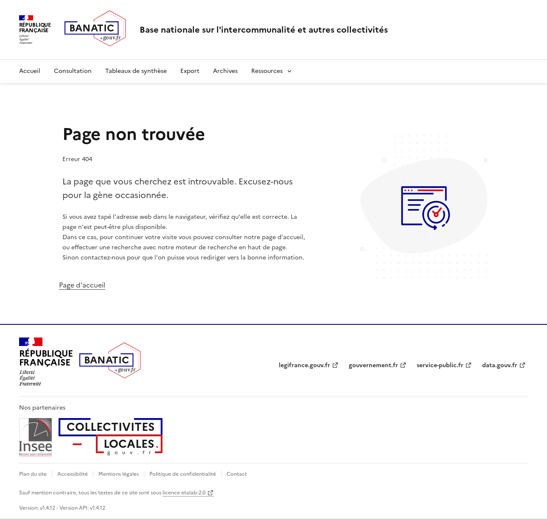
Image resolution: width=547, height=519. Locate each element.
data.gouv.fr (499, 365)
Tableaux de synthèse (136, 71)
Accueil (29, 71)
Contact (237, 474)
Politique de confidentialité (182, 474)
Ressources (267, 71)
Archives (225, 71)
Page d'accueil (82, 285)
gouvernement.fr (373, 365)
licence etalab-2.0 (184, 493)
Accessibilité (72, 474)
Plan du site (33, 474)
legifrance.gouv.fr (304, 365)
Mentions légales (118, 474)
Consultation (73, 71)
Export (189, 71)
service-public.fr (440, 365)
